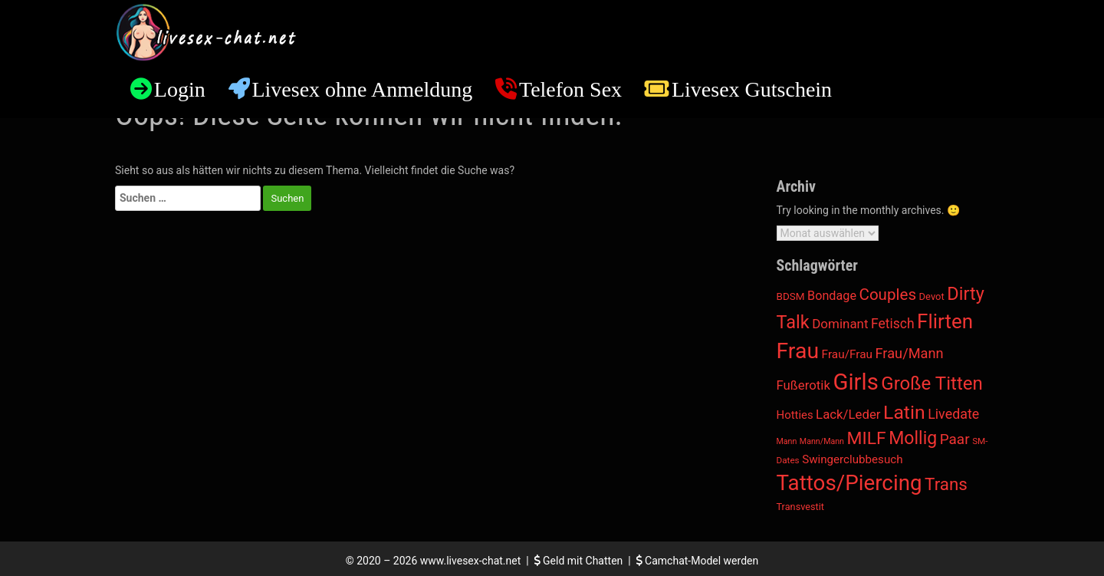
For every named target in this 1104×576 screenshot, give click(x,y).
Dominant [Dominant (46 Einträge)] (840, 323)
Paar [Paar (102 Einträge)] (955, 439)
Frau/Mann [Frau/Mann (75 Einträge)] (910, 353)
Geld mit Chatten (580, 561)
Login (179, 89)
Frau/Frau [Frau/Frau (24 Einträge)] (847, 354)
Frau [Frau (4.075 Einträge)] (798, 351)
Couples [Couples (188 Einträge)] (887, 294)
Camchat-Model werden (697, 561)
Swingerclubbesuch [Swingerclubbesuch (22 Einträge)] (852, 459)
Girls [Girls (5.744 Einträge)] (855, 382)
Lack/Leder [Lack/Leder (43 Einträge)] (848, 414)
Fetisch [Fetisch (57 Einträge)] (893, 323)
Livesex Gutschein (752, 89)
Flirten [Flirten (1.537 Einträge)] (945, 321)
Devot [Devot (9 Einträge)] (932, 296)
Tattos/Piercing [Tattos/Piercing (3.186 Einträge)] (849, 482)
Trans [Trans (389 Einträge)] (946, 484)
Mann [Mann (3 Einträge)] (787, 441)
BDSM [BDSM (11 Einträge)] (791, 296)
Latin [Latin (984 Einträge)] (904, 412)
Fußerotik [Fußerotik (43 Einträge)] (803, 385)
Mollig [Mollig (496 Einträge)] (913, 438)
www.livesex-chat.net (470, 561)
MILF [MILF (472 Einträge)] (866, 438)
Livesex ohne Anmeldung (361, 89)
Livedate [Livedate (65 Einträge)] (953, 414)
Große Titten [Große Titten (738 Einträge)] (932, 383)
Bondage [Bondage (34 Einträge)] (831, 295)
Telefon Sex (570, 89)
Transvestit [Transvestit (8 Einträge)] (801, 506)
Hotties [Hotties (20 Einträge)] (795, 415)
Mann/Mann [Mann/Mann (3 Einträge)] (822, 441)
